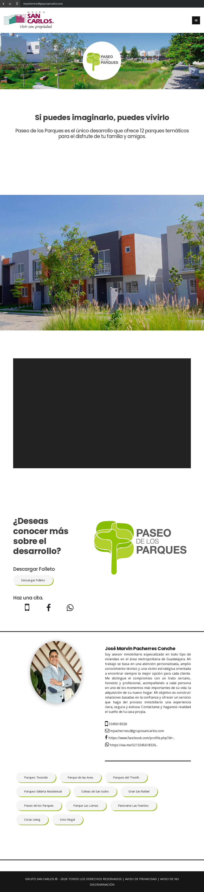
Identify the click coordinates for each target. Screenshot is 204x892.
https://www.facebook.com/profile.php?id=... (140, 738)
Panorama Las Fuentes (133, 805)
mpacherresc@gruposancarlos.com (26, 3)
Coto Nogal (67, 819)
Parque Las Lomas (85, 805)
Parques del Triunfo (126, 777)
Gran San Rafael (138, 791)
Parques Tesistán (36, 777)
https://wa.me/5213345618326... (131, 745)
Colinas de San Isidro (95, 791)
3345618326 (116, 724)
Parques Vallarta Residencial (43, 791)
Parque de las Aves (80, 777)
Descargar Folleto (33, 580)
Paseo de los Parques (39, 805)
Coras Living (32, 819)
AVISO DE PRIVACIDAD (141, 879)
